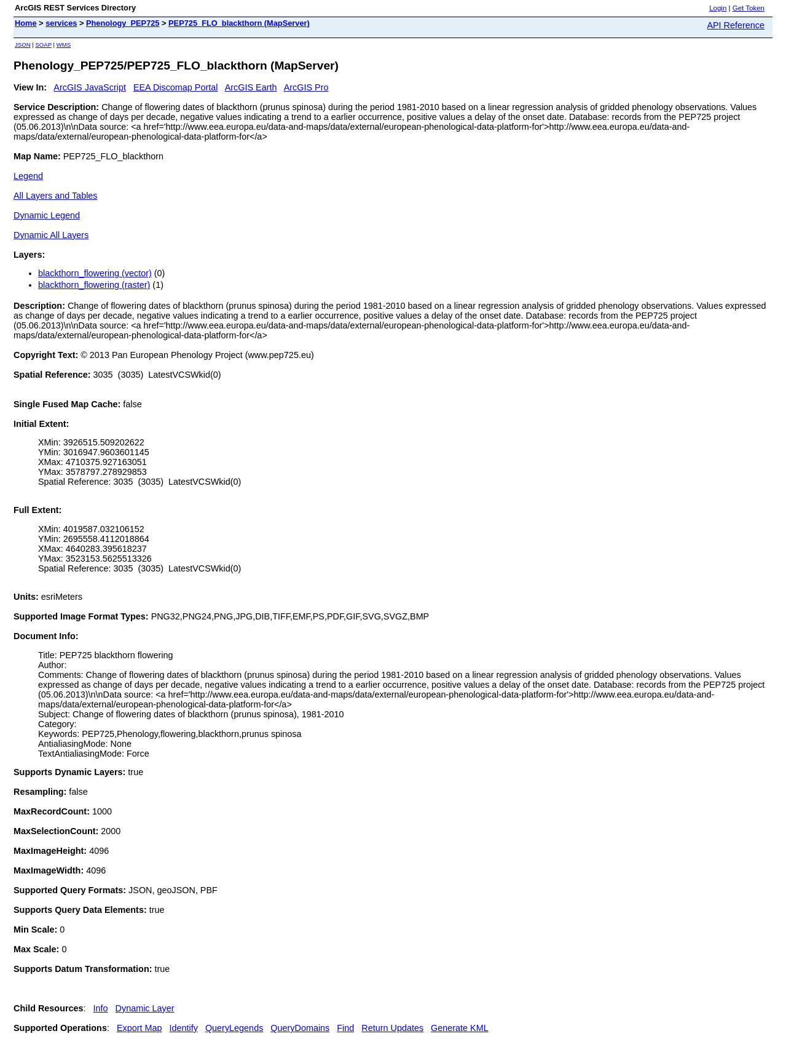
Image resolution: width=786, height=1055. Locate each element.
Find (345, 1028)
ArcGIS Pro (306, 87)
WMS (64, 44)
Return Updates (392, 1028)
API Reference (735, 25)
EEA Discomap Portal (175, 87)
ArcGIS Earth (251, 87)
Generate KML (460, 1028)
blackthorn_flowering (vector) (95, 273)
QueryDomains (299, 1028)
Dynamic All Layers (51, 235)
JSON (23, 44)
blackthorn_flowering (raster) (94, 285)
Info (100, 1008)
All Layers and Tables (56, 196)
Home (26, 23)
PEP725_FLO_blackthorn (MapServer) (239, 23)
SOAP (43, 44)
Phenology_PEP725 (122, 23)
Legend (28, 176)
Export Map (139, 1028)
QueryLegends (234, 1028)
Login (717, 8)
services (61, 23)
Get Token (748, 8)
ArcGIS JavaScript (89, 87)
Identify (184, 1028)
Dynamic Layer (145, 1008)
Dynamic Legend (47, 215)
